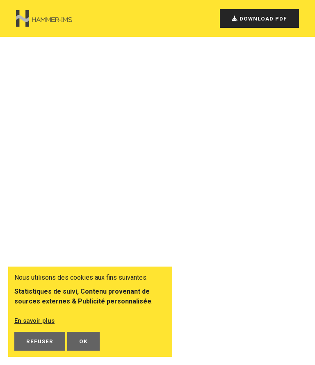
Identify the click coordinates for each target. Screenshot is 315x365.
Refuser (39, 341)
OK (83, 341)
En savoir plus (35, 320)
